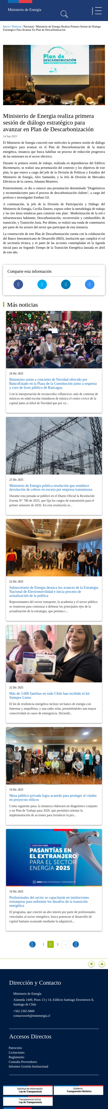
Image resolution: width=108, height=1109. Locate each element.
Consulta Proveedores (23, 1062)
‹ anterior (32, 944)
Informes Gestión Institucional (28, 1066)
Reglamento (16, 1057)
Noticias (16, 26)
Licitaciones (16, 1052)
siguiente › (76, 944)
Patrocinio (15, 1048)
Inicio (6, 26)
